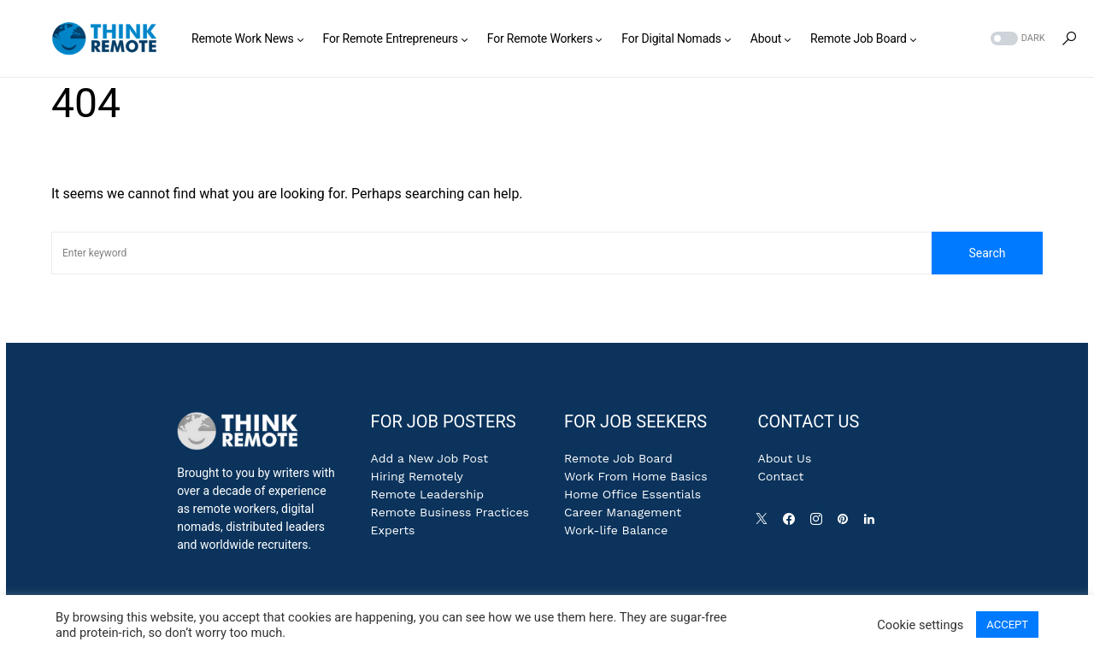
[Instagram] (819, 523)
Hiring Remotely (417, 476)
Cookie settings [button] (920, 625)
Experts (393, 530)
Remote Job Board (618, 458)
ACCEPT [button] (1007, 624)
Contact (780, 476)
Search (986, 253)
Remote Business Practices (450, 512)
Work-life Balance (616, 530)
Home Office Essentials (632, 494)
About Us (784, 458)
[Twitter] (765, 523)
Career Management (622, 512)
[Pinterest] (846, 523)
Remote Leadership (427, 494)
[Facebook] (792, 523)
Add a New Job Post (430, 458)
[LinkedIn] (872, 523)
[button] (1016, 39)
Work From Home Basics (636, 476)
